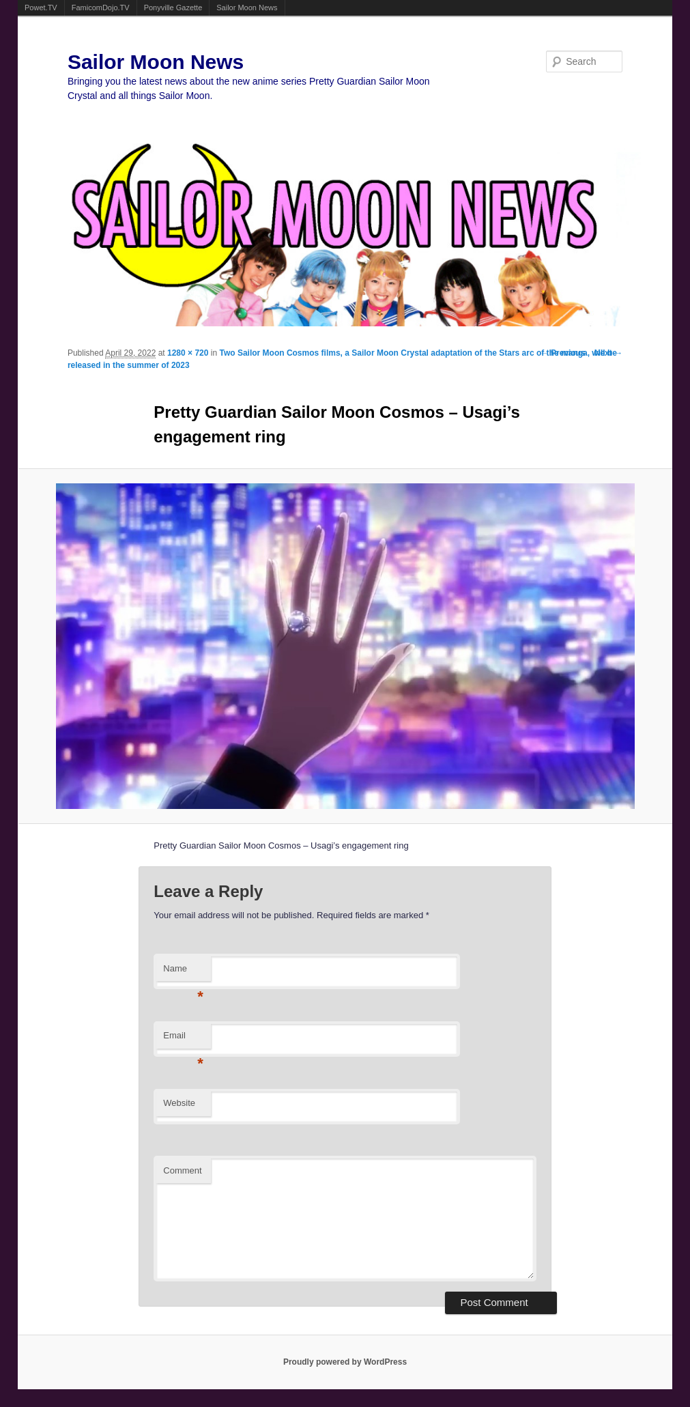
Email (183, 1039)
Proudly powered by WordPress (345, 1362)
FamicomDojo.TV (101, 7)
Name (183, 972)
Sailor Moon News (246, 7)
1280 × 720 (187, 353)
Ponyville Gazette (173, 7)
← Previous (563, 353)
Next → (608, 353)
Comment (182, 1170)
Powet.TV (41, 7)
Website (179, 1103)
